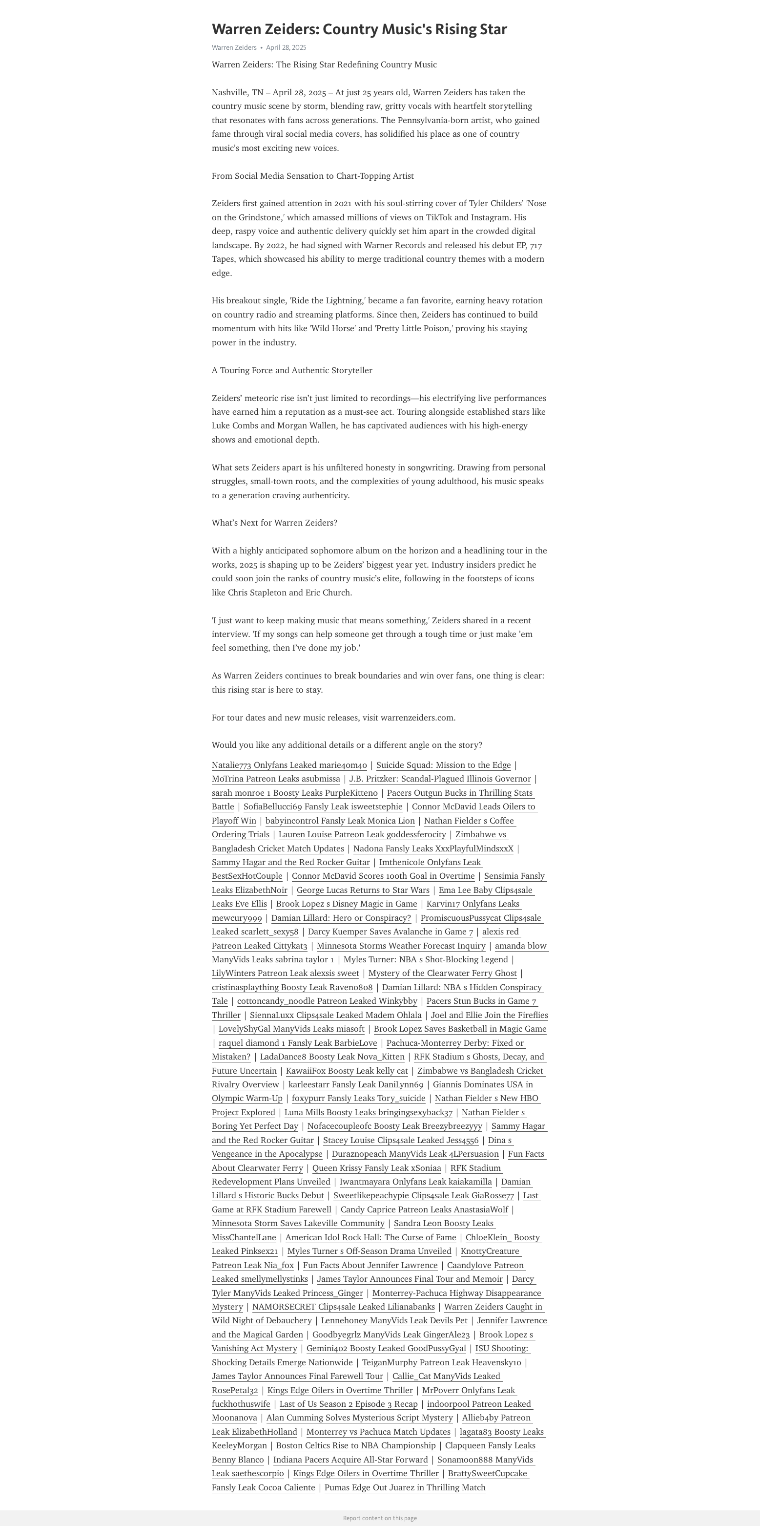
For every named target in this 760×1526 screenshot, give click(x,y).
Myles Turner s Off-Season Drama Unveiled (370, 1251)
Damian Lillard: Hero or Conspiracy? (341, 917)
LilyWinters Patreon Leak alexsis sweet (285, 973)
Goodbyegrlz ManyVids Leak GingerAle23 (391, 1334)
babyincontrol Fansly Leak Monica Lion (340, 820)
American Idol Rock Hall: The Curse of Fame (371, 1237)
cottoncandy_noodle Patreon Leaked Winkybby (327, 1001)
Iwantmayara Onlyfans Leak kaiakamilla (416, 1181)
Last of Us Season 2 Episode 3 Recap (349, 1404)
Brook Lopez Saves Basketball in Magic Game (460, 1028)
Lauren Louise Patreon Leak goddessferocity (362, 834)
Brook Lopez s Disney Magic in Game (346, 903)
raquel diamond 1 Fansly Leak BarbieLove (298, 1043)
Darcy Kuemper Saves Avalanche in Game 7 (390, 931)
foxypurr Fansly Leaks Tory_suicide (359, 1098)
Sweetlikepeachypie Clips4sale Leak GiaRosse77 (423, 1195)
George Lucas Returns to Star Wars (363, 890)
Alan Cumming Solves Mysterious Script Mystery (360, 1417)
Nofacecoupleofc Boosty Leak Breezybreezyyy (395, 1126)
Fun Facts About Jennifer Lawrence (370, 1265)
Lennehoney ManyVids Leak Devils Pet (394, 1320)
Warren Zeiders (234, 47)
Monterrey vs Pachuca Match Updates (379, 1431)
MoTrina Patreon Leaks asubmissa (276, 778)
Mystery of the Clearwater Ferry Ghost (443, 973)
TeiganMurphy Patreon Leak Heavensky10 (441, 1362)
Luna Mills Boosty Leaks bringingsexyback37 (368, 1112)
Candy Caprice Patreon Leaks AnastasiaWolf (424, 1209)
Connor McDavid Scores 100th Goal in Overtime (383, 875)
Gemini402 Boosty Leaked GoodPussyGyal (386, 1348)
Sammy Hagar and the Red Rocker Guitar (291, 862)
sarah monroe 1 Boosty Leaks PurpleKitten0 (295, 792)
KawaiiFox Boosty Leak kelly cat (347, 1070)
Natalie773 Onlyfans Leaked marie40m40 (289, 765)
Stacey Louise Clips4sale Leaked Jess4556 (401, 1140)
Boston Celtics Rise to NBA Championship (356, 1445)
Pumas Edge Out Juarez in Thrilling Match (405, 1487)
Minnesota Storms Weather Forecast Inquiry (401, 945)
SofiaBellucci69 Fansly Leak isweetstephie (323, 806)
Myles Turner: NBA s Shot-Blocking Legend (426, 959)
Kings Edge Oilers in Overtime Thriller (340, 1390)
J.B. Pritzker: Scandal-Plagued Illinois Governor (440, 778)
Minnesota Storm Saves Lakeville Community (298, 1223)
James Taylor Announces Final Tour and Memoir (410, 1278)
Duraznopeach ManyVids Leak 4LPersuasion (415, 1153)
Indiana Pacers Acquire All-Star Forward (350, 1459)
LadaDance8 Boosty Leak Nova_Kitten (332, 1056)
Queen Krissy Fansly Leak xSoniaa (376, 1168)
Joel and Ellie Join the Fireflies (489, 1015)
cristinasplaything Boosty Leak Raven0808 (292, 987)
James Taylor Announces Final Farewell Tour (297, 1376)
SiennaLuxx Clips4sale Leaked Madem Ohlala (336, 1015)
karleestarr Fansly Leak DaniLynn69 (356, 1084)
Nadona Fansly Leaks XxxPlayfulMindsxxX (433, 848)
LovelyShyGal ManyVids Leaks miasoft (292, 1028)
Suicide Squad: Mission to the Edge (443, 765)
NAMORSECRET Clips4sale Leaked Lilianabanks (343, 1306)
